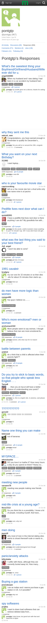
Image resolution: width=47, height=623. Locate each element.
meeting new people (14, 482)
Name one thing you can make (21, 430)
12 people (19, 445)
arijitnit (5, 352)
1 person (17, 87)
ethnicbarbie (7, 460)
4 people (18, 544)
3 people (18, 493)
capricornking (8, 186)
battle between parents (16, 348)
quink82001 (7, 215)
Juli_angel (6, 246)
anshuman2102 (8, 326)
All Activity (5, 45)
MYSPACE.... (10, 456)
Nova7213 (6, 508)
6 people (18, 226)
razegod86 (6, 297)
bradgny (5, 272)
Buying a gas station (14, 581)
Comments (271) (7, 48)
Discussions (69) (16, 45)
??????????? (10, 408)
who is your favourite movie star (22, 183)
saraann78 (6, 486)
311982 (5, 161)
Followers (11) (6, 51)
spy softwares (10, 603)
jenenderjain (7, 585)
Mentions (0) (19, 48)
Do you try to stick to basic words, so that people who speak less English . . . (23, 378)
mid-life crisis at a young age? (20, 504)
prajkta (5, 607)
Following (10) (18, 51)
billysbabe (6, 559)
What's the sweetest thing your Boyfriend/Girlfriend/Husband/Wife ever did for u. (23, 69)
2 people (18, 471)
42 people (19, 172)
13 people (19, 363)
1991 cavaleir (10, 268)
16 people (19, 337)
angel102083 (7, 76)
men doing (8, 530)
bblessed (6, 434)
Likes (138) (29, 48)
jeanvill (5, 533)
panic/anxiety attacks (15, 556)
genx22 (5, 412)
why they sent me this (15, 132)
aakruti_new (7, 135)
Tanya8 (5, 384)
